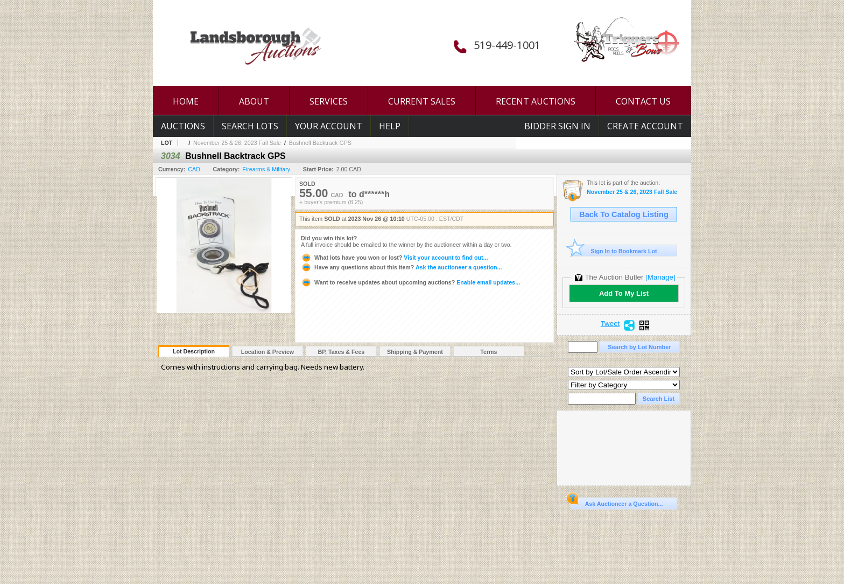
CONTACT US (643, 101)
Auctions (183, 126)
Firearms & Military (266, 169)
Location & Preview (267, 352)
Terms (488, 352)
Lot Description (194, 351)
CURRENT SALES (421, 101)
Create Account (645, 126)
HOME (186, 101)
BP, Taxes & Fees (341, 352)
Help (389, 126)
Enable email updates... (410, 282)
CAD (194, 169)
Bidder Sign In (557, 126)
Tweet (610, 324)
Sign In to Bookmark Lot (614, 251)
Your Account (328, 126)
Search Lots (250, 126)
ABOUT (254, 101)
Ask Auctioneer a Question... (617, 502)
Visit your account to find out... (394, 257)
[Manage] (660, 277)
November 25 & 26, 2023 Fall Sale (237, 143)
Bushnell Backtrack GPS (320, 143)
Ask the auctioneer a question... (401, 267)
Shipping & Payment (415, 352)
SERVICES (329, 101)
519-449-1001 (507, 45)
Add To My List (624, 293)
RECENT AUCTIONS (535, 101)
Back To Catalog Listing (624, 214)
